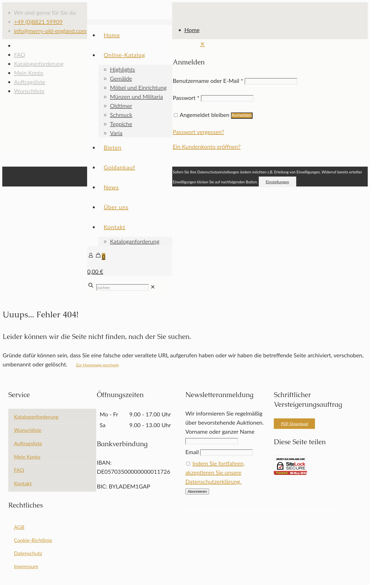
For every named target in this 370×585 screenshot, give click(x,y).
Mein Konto (28, 72)
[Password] (227, 98)
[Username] (271, 81)
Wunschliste (27, 430)
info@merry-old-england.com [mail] (50, 30)
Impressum (26, 566)
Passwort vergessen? (198, 131)
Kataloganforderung (38, 63)
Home (192, 29)
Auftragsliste (29, 81)
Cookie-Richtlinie (33, 540)
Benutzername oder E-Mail (208, 80)
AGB (19, 527)
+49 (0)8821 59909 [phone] (38, 21)
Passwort (186, 97)
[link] (152, 286)
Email (192, 451)
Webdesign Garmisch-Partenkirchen (308, 510)
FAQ (19, 54)
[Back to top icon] (180, 162)
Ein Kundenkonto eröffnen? (207, 146)
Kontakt (22, 483)
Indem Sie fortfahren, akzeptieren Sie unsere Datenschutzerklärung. (215, 472)
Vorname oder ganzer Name (220, 431)
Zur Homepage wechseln (97, 364)
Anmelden (242, 115)
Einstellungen (277, 181)
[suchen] (122, 287)
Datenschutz (28, 553)
